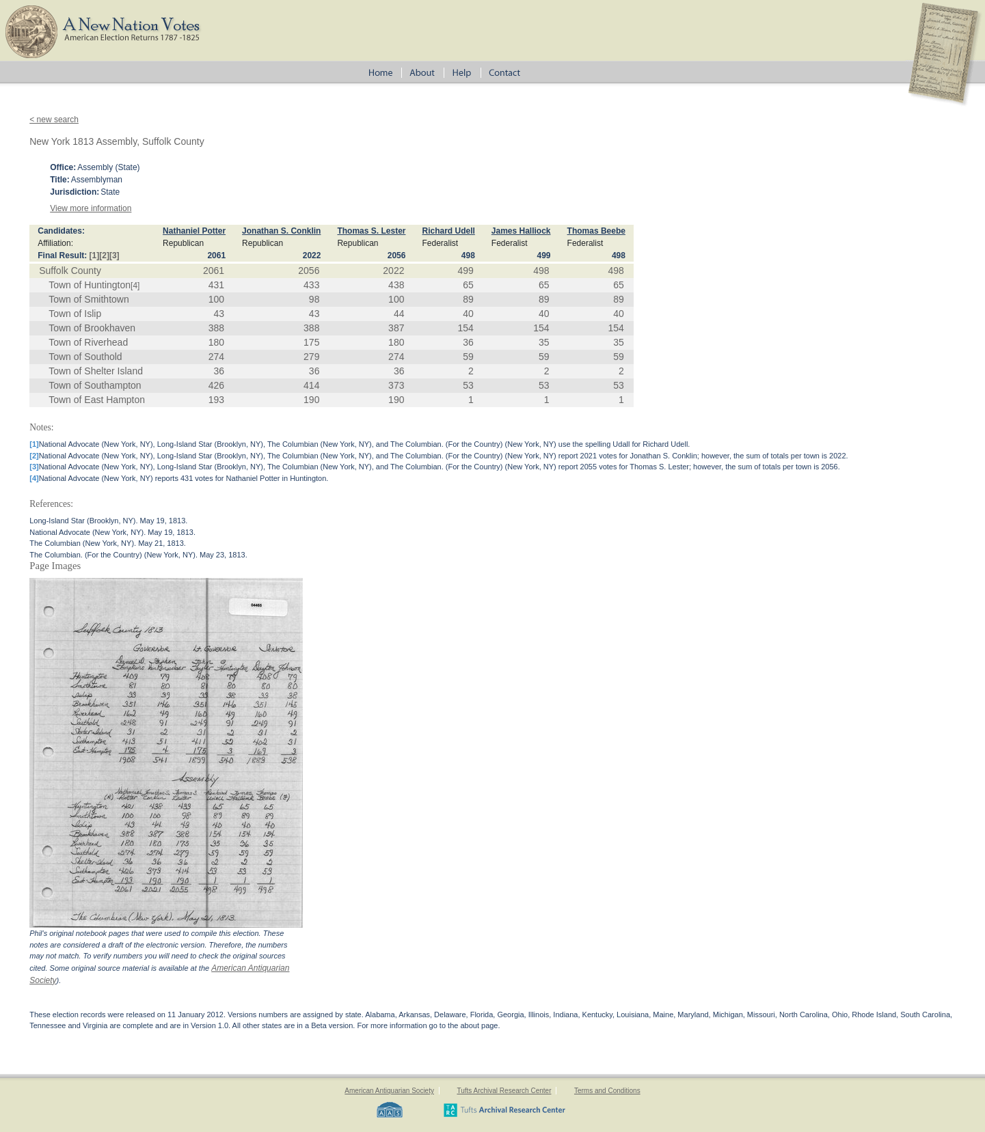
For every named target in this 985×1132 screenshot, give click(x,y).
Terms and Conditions (607, 1090)
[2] (104, 255)
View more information (90, 208)
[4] (135, 285)
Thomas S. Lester (371, 231)
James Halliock (521, 231)
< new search (54, 119)
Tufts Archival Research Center (504, 1090)
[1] (95, 255)
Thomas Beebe (596, 231)
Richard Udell (448, 231)
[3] (114, 255)
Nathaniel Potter (194, 231)
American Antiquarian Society (389, 1090)
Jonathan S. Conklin (281, 231)
